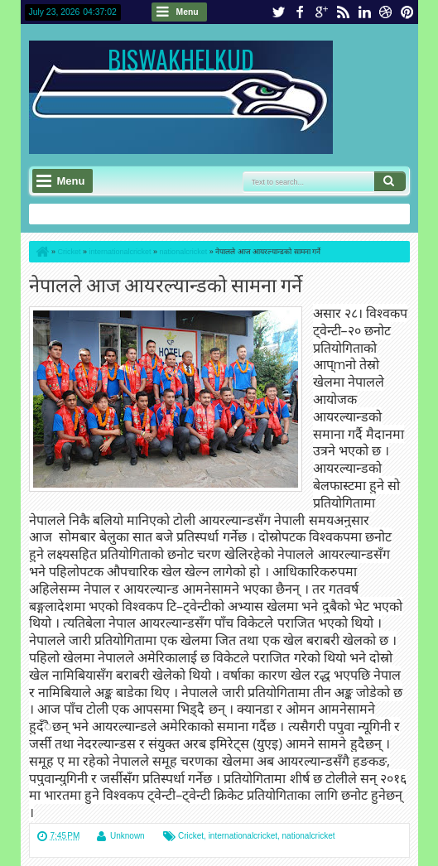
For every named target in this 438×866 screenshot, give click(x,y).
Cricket (191, 835)
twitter (278, 12)
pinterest (407, 12)
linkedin (364, 12)
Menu (187, 12)
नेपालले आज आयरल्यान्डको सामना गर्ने (165, 283)
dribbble (386, 12)
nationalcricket (308, 835)
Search (390, 181)
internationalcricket (243, 835)
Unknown (127, 835)
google (321, 12)
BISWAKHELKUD (181, 59)
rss (343, 12)
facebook (299, 12)
